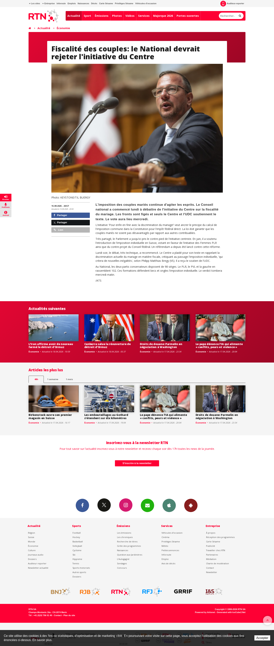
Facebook (82, 505)
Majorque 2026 (163, 16)
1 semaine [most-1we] (52, 379)
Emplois (72, 3)
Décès (94, 3)
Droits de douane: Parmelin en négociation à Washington (161, 345)
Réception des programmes (220, 537)
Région (31, 533)
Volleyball (77, 546)
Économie (63, 28)
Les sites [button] (34, 3)
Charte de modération (217, 563)
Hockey (76, 537)
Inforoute (61, 3)
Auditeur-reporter (232, 3)
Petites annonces (170, 550)
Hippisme (77, 559)
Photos (117, 16)
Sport (87, 16)
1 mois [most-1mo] (69, 379)
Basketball (77, 541)
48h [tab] (36, 379)
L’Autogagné (123, 559)
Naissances (83, 3)
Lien (58, 229)
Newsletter (211, 572)
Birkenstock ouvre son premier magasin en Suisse (50, 416)
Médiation (211, 559)
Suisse (31, 537)
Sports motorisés (81, 568)
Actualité (73, 16)
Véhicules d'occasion (145, 3)
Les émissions (124, 533)
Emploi (165, 559)
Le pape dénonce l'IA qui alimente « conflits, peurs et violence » (219, 345)
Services (144, 16)
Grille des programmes (129, 546)
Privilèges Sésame (124, 3)
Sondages (122, 563)
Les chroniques (125, 537)
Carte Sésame (106, 3)
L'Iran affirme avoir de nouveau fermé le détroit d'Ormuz (51, 345)
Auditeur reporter (37, 563)
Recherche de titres (127, 541)
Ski (73, 554)
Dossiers (32, 559)
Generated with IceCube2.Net (231, 612)
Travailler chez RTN (215, 550)
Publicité (210, 546)
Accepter (262, 638)
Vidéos (130, 16)
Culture (32, 550)
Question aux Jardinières (129, 554)
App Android (191, 505)
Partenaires (212, 554)
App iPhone (169, 505)
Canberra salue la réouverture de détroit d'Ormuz (107, 345)
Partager (60, 215)
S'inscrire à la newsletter (137, 463)
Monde (31, 541)
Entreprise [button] (48, 3)
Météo (165, 546)
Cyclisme (76, 550)
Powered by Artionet (205, 612)
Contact (210, 568)
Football (76, 533)
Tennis (75, 563)
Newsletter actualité (38, 568)
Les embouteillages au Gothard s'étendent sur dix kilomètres (106, 416)
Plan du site (69, 615)
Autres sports (79, 572)
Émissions (101, 16)
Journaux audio (35, 554)
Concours (122, 568)
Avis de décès (168, 563)
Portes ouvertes (188, 16)
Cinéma (165, 537)
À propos (210, 533)
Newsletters (147, 505)
